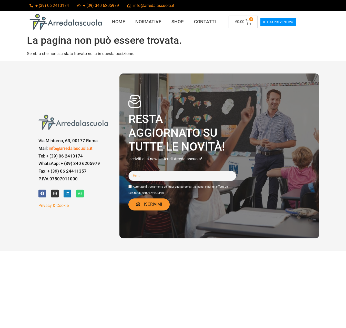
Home (118, 21)
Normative (148, 21)
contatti (205, 21)
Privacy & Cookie (53, 223)
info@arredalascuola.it (71, 165)
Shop (177, 21)
